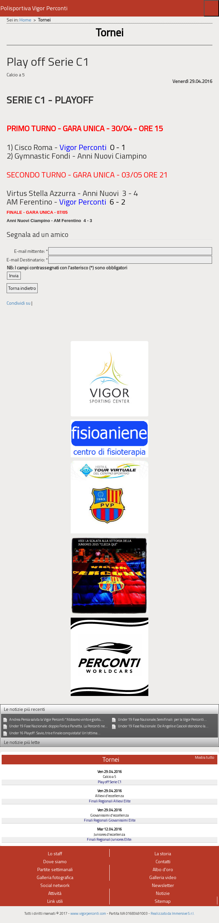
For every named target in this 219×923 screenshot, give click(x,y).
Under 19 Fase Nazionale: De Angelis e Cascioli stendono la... (163, 726)
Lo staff (55, 853)
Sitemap (163, 901)
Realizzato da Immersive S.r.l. (173, 913)
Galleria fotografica (55, 877)
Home (25, 19)
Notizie (163, 893)
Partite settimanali (55, 869)
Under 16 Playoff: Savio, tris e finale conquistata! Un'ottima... (54, 733)
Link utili (55, 901)
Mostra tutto (204, 757)
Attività (54, 893)
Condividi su (18, 302)
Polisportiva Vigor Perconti (33, 8)
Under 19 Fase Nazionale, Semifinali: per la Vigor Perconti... (162, 719)
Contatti (163, 861)
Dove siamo (55, 861)
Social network (55, 885)
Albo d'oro (163, 869)
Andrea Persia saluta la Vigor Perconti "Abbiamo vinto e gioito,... (56, 719)
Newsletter (163, 885)
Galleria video (162, 877)
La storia (163, 853)
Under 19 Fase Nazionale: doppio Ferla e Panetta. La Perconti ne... (58, 726)
